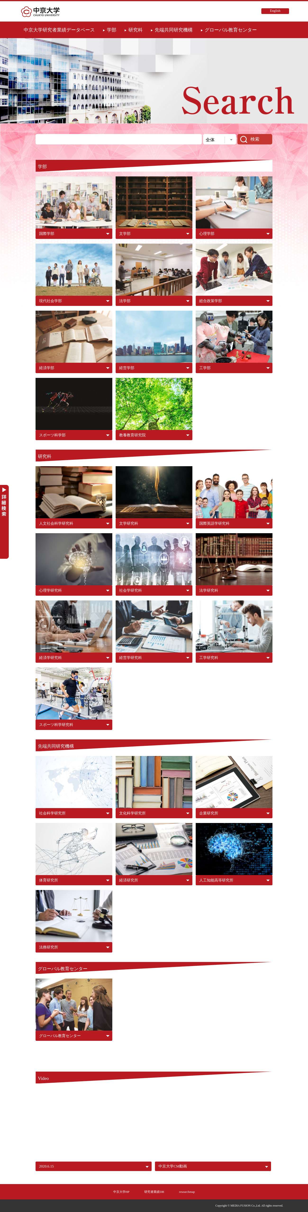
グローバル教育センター (231, 29)
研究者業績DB (154, 1192)
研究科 (135, 29)
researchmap (187, 1192)
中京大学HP (121, 1192)
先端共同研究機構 (174, 29)
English (275, 11)
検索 (254, 139)
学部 (111, 29)
